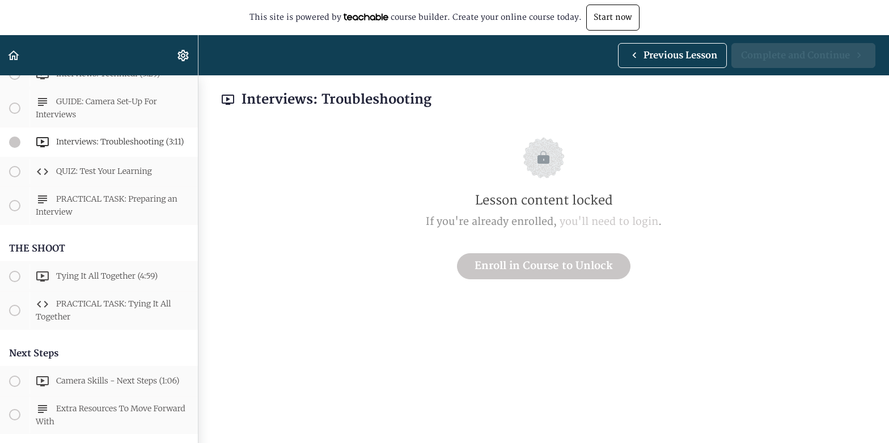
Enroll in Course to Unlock (544, 265)
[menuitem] (184, 55)
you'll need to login (609, 221)
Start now (613, 17)
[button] (14, 55)
